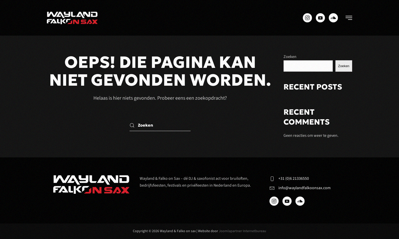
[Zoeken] (160, 125)
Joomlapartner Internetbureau (242, 231)
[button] (349, 17)
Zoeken (289, 56)
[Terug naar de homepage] (72, 17)
